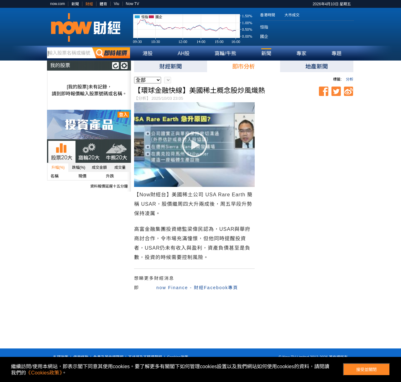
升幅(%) (58, 167)
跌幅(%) (79, 167)
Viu (116, 4)
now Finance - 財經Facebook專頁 (197, 287)
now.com (57, 4)
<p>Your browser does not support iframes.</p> (306, 138)
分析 (349, 79)
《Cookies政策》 (44, 372)
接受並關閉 (366, 369)
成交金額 (99, 167)
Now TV (132, 4)
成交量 (120, 167)
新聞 (75, 4)
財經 (89, 4)
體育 (103, 4)
